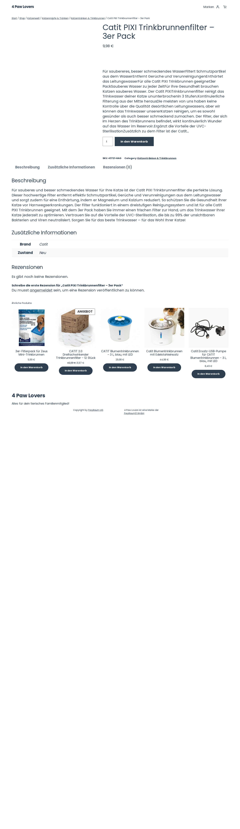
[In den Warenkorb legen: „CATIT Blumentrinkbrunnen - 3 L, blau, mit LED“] (120, 773)
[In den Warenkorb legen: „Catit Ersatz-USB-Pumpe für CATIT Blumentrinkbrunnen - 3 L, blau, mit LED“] (208, 780)
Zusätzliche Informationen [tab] (71, 573)
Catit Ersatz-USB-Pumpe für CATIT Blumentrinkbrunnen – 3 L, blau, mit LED (208, 762)
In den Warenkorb (134, 141)
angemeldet (41, 696)
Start (14, 18)
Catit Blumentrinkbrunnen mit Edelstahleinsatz (164, 759)
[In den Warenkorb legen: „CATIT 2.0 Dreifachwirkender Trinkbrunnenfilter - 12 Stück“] (76, 777)
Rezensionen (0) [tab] (117, 573)
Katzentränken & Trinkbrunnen (88, 18)
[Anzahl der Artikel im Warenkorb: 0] (225, 7)
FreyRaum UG (95, 816)
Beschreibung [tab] (27, 573)
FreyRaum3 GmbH (134, 819)
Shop (22, 18)
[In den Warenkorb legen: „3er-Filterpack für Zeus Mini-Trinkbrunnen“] (31, 773)
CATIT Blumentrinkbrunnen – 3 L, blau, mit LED (120, 759)
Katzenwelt (33, 18)
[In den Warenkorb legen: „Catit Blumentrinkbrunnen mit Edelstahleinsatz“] (164, 773)
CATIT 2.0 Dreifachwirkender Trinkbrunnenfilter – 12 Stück (75, 760)
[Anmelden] (217, 7)
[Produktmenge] (108, 141)
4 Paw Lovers (23, 6)
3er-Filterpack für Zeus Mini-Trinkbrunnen (31, 759)
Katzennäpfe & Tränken (55, 18)
